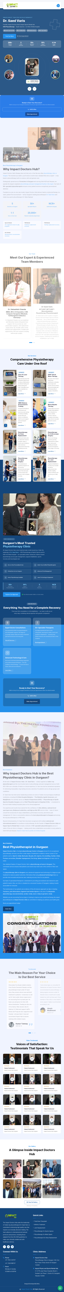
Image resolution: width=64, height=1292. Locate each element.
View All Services (10, 640)
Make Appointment (32, 114)
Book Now (8, 909)
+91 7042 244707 (10, 1260)
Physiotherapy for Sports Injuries (43, 1231)
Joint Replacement (39, 1228)
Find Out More (9, 36)
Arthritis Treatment (39, 1224)
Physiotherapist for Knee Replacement (45, 1237)
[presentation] (29, 89)
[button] (30, 342)
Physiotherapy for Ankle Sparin (42, 1234)
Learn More (22, 394)
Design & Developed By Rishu (32, 1283)
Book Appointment (22, 36)
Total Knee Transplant (40, 1221)
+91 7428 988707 (10, 1263)
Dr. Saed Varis (14, 552)
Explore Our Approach (11, 594)
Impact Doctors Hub (41, 1258)
